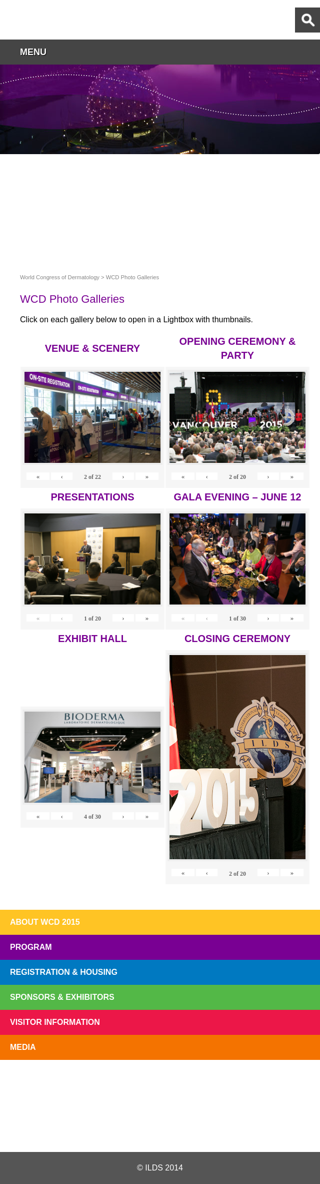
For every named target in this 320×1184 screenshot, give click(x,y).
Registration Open (34, 1083)
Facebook (159, 1127)
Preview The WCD (223, 1083)
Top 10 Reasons (97, 1083)
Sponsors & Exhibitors (62, 997)
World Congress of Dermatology (60, 20)
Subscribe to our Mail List (286, 1083)
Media (23, 1047)
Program (31, 947)
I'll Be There (160, 1083)
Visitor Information (55, 1022)
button (307, 52)
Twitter (106, 1127)
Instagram (212, 1127)
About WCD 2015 (45, 922)
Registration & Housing (64, 972)
